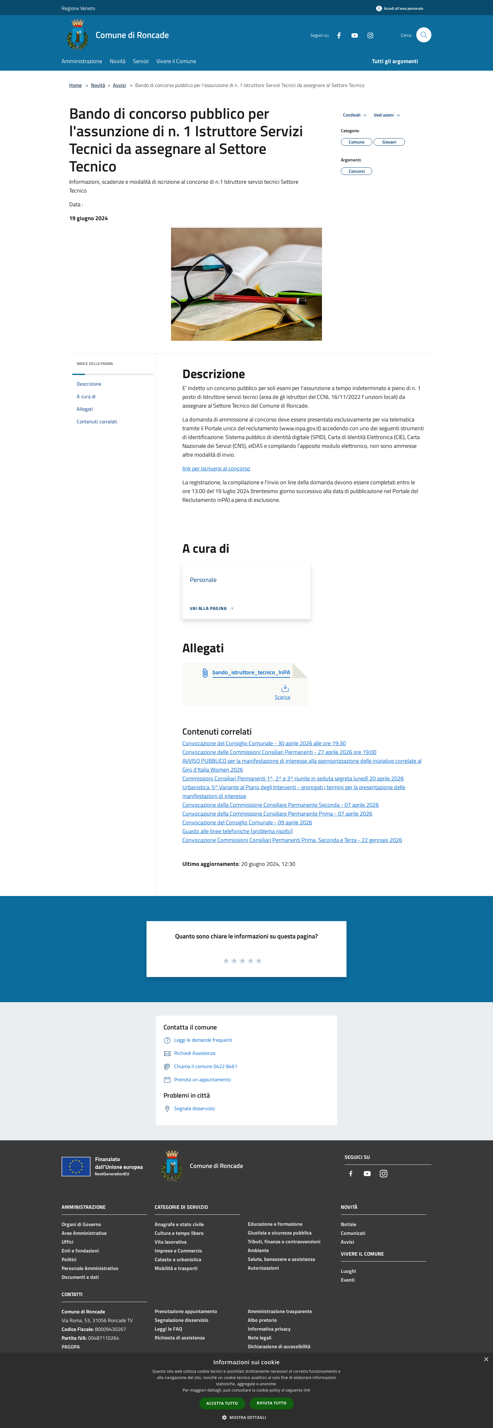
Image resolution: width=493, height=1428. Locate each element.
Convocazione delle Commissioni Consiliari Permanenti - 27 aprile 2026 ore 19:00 (279, 752)
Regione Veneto (78, 8)
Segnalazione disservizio (181, 1320)
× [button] (486, 1359)
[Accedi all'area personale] (399, 8)
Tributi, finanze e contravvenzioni (284, 1241)
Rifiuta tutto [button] (272, 1403)
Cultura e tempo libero (179, 1233)
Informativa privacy (269, 1329)
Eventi (348, 1280)
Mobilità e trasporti (176, 1268)
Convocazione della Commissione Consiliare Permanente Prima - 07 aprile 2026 (277, 813)
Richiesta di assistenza (180, 1337)
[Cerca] (423, 34)
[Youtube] (352, 34)
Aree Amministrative (84, 1233)
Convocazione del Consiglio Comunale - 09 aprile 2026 (247, 822)
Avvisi (119, 85)
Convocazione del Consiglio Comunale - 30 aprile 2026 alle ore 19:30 (264, 743)
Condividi (356, 115)
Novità (98, 85)
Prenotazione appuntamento (186, 1311)
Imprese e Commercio (178, 1250)
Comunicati (353, 1233)
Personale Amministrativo (90, 1268)
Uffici (67, 1242)
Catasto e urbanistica (178, 1259)
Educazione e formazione (275, 1224)
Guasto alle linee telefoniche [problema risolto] (237, 831)
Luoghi (348, 1271)
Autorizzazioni (263, 1268)
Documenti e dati (80, 1277)
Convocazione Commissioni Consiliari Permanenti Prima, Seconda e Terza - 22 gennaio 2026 (292, 840)
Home (75, 85)
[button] (246, 1417)
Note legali (259, 1337)
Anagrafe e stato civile (179, 1224)
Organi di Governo (81, 1224)
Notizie (348, 1224)
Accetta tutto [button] (222, 1403)
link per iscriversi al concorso (216, 468)
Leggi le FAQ (168, 1329)
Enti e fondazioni (80, 1250)
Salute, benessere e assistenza (281, 1259)
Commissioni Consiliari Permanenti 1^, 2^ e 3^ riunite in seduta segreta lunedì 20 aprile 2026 (293, 778)
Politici (69, 1259)
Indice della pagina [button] (95, 364)
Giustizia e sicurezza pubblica (280, 1232)
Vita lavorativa (170, 1242)
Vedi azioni (388, 115)
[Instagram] (368, 34)
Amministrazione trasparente (280, 1311)
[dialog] (246, 1390)
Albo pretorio (262, 1320)
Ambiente (258, 1250)
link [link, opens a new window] (307, 1390)
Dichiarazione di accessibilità (279, 1346)
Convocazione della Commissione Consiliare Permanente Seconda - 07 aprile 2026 (280, 805)
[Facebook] (336, 34)
